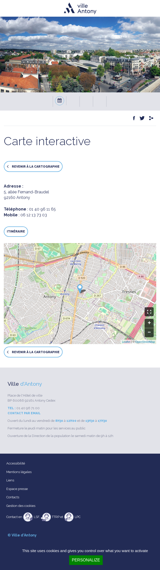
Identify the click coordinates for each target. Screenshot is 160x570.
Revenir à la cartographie (33, 166)
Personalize (86, 560)
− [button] (149, 332)
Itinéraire (16, 231)
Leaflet (126, 341)
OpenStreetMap (145, 341)
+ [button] (149, 323)
